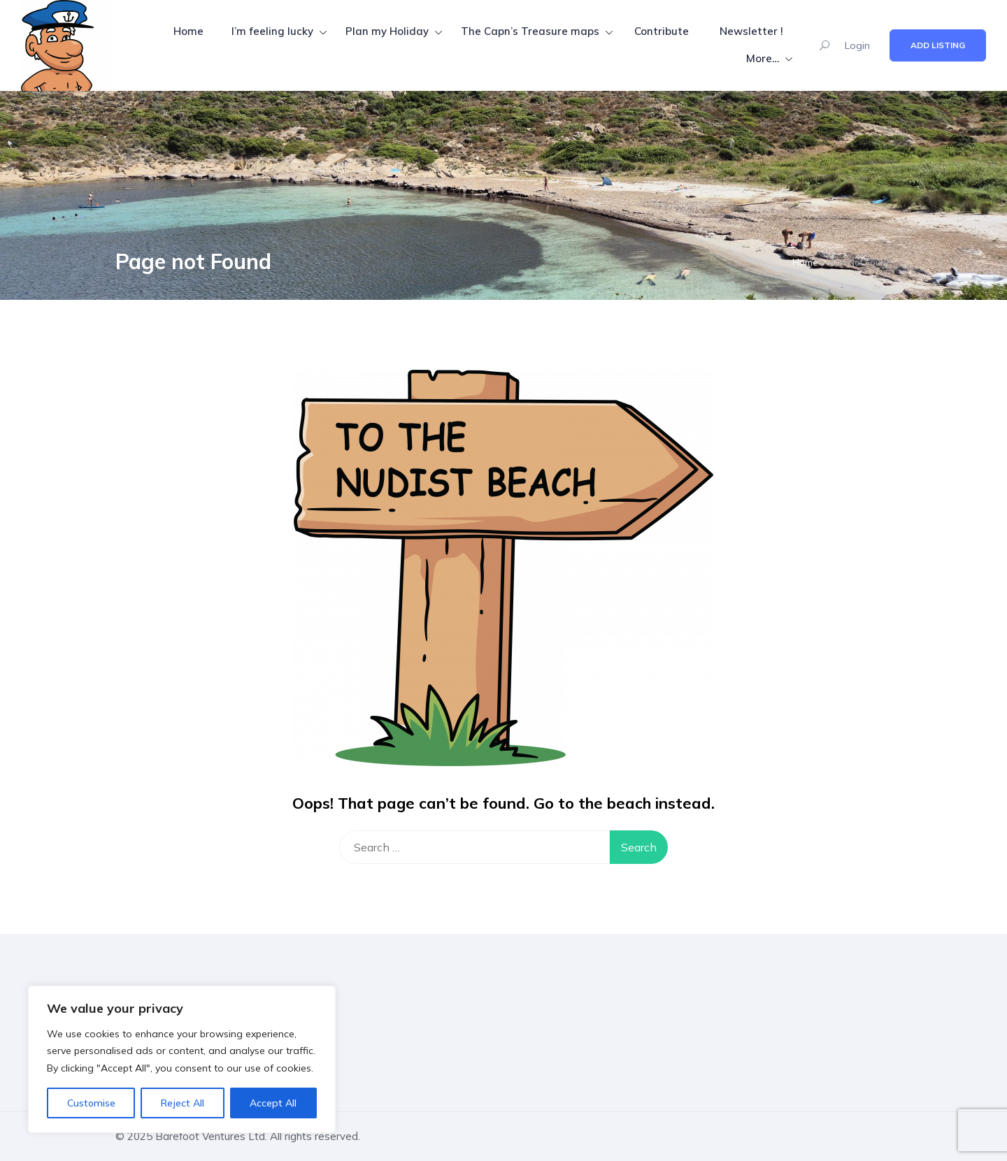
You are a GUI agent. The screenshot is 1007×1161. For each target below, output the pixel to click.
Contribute (661, 31)
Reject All (182, 1103)
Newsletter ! (751, 31)
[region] (182, 1060)
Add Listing (937, 45)
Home (188, 31)
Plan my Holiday (387, 31)
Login (857, 45)
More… (762, 58)
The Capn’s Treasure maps (530, 31)
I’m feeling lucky (272, 31)
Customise (91, 1103)
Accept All (273, 1103)
